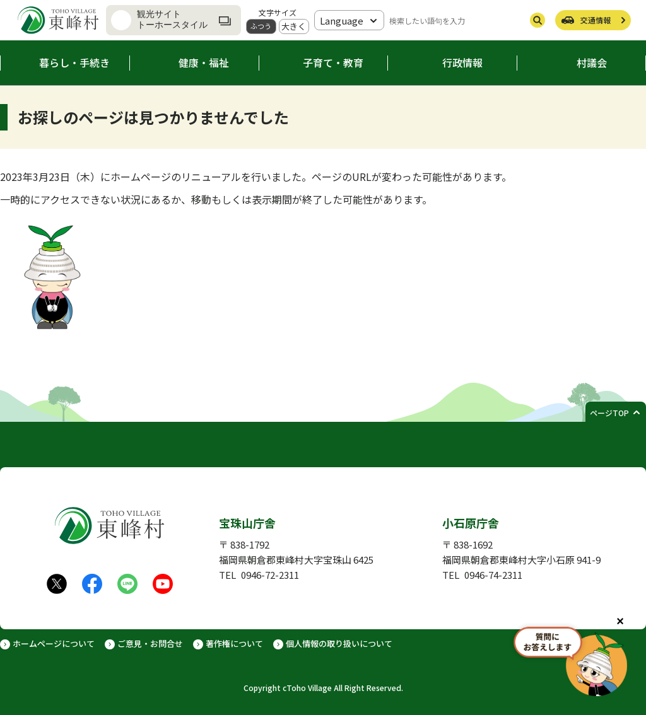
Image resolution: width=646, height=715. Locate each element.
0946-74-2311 (493, 574)
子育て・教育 (333, 62)
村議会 (592, 62)
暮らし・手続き (74, 62)
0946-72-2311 (270, 574)
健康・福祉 (204, 62)
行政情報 (462, 62)
